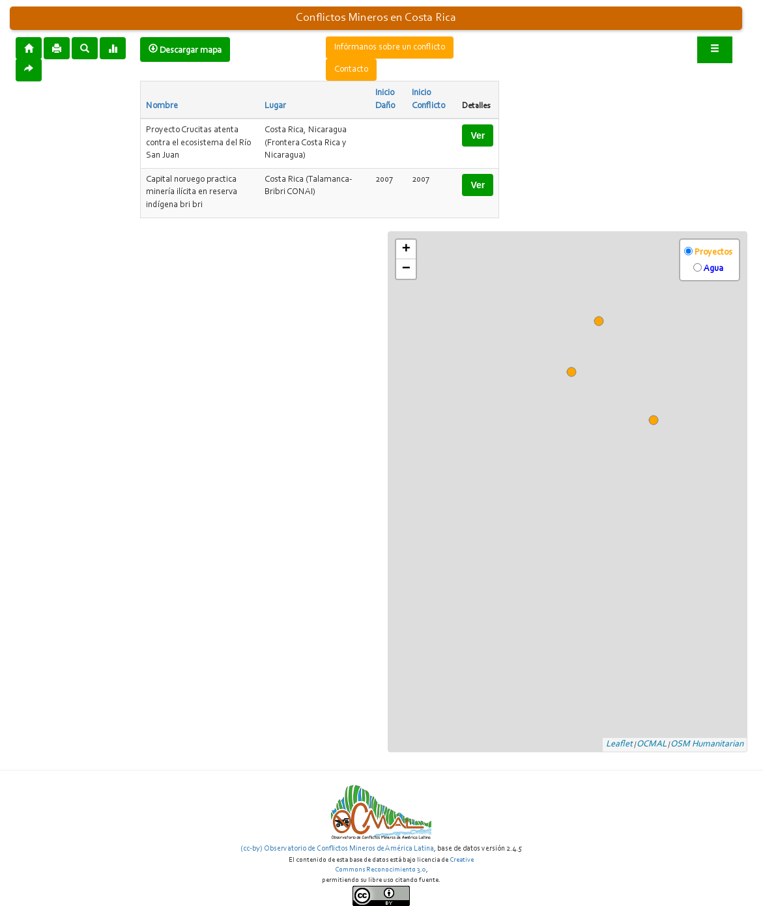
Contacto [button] (351, 69)
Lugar (275, 106)
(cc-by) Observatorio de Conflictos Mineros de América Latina (337, 849)
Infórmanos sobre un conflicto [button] (389, 47)
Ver (477, 135)
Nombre (162, 106)
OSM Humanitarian (706, 744)
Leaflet (619, 744)
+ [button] (406, 249)
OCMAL (652, 744)
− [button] (406, 269)
